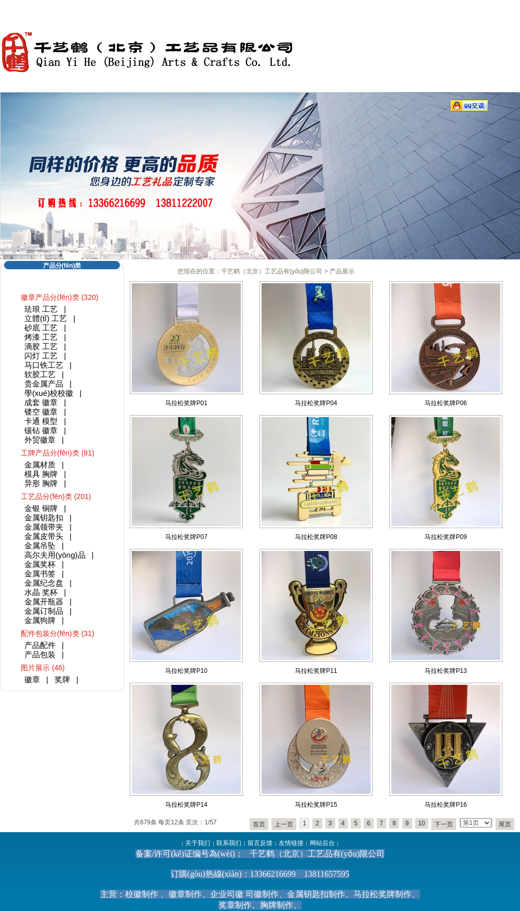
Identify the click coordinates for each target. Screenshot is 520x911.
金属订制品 (43, 610)
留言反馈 (260, 843)
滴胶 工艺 (41, 346)
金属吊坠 (40, 545)
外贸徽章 (40, 439)
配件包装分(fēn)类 (50, 633)
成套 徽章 (41, 402)
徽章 (32, 679)
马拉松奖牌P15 (316, 804)
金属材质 (40, 464)
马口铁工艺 (43, 365)
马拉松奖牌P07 (186, 537)
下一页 (443, 824)
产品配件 (40, 645)
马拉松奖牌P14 (186, 804)
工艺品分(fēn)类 (46, 496)
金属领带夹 (43, 526)
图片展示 (35, 668)
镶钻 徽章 (41, 430)
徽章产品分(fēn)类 (50, 297)
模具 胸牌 (41, 474)
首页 (259, 824)
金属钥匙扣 (43, 517)
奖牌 (62, 679)
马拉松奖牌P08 (316, 537)
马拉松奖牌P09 (446, 537)
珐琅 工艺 (41, 309)
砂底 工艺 (41, 327)
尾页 (505, 824)
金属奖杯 (40, 564)
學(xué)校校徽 (48, 393)
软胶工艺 (40, 374)
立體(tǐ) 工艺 (45, 318)
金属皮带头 (43, 536)
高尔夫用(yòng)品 (55, 554)
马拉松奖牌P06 (446, 403)
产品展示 (342, 271)
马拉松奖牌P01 (186, 403)
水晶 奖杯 (41, 592)
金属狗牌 (40, 620)
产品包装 (40, 654)
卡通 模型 (41, 421)
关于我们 (197, 843)
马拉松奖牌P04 (316, 403)
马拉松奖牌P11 (316, 670)
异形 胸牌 (41, 483)
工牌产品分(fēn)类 (50, 453)
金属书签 (40, 573)
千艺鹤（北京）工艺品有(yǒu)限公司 (272, 271)
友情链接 (291, 843)
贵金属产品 (43, 383)
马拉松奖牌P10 (186, 670)
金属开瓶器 (43, 601)
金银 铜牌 (41, 508)
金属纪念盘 (43, 582)
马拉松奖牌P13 (446, 670)
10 (421, 823)
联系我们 (228, 843)
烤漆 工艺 (41, 337)
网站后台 (322, 843)
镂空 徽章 (41, 411)
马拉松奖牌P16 (446, 804)
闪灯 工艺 (41, 355)
